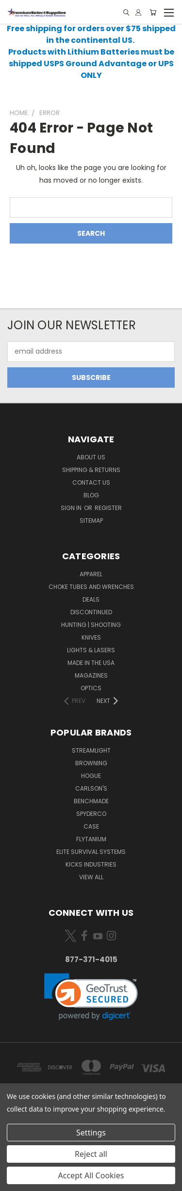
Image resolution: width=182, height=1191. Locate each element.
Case (91, 826)
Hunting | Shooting (91, 625)
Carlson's (91, 788)
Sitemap (91, 520)
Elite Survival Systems (91, 852)
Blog (91, 495)
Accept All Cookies (91, 1175)
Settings (91, 1132)
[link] (91, 996)
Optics (91, 688)
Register (108, 508)
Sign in (72, 508)
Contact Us (91, 482)
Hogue (91, 776)
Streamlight (91, 750)
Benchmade (91, 801)
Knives (91, 637)
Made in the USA (91, 663)
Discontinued (91, 612)
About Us (91, 457)
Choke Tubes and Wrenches (91, 587)
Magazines (91, 675)
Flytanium (91, 839)
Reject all (91, 1154)
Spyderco (91, 814)
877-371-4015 (91, 959)
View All (91, 877)
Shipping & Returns (91, 470)
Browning (91, 763)
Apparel (91, 574)
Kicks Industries (91, 864)
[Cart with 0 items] (153, 12)
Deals (91, 599)
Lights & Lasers (91, 650)
